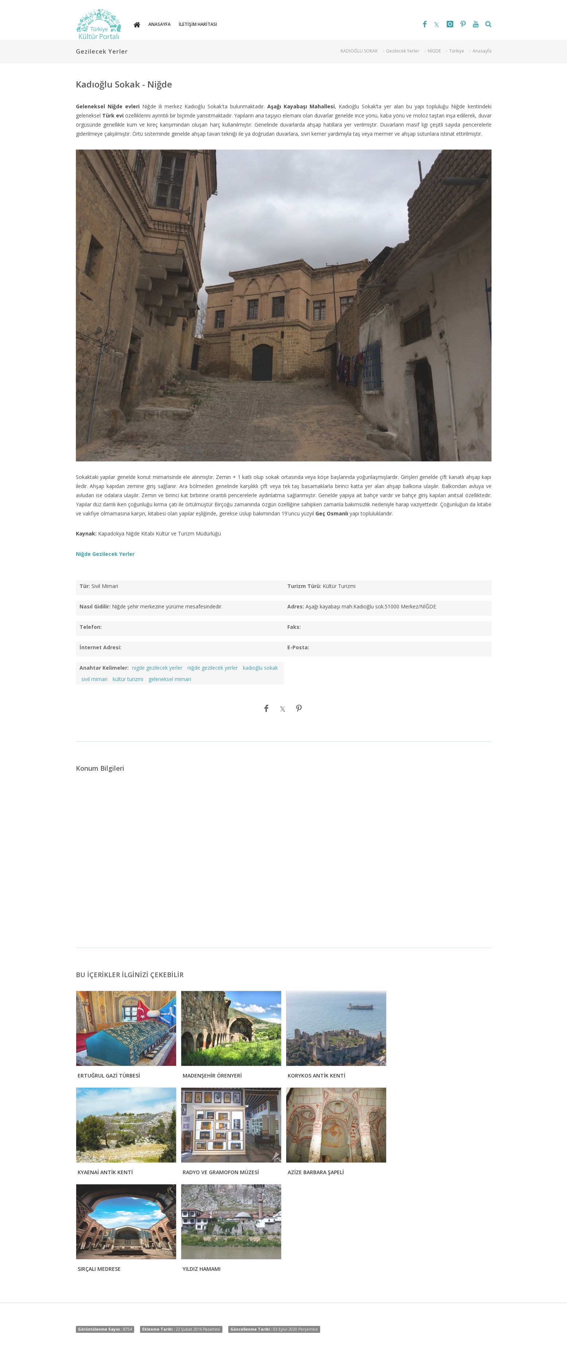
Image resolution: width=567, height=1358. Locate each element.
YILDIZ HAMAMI (202, 1268)
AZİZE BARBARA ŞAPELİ (316, 1172)
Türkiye (456, 51)
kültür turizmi (128, 679)
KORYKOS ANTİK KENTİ (316, 1075)
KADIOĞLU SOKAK (359, 51)
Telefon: (90, 626)
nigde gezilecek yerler (157, 667)
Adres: (295, 606)
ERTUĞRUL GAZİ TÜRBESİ (109, 1075)
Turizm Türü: (304, 586)
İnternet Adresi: (100, 647)
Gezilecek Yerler (402, 51)
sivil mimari (94, 679)
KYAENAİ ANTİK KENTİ (105, 1172)
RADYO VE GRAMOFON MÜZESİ (221, 1172)
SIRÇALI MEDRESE (99, 1268)
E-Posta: (298, 647)
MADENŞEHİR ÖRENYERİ (212, 1075)
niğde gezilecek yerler (212, 667)
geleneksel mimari (169, 679)
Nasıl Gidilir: (94, 606)
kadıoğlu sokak (260, 667)
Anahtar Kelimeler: (104, 667)
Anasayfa (482, 51)
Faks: (294, 626)
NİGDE (434, 51)
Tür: (84, 586)
